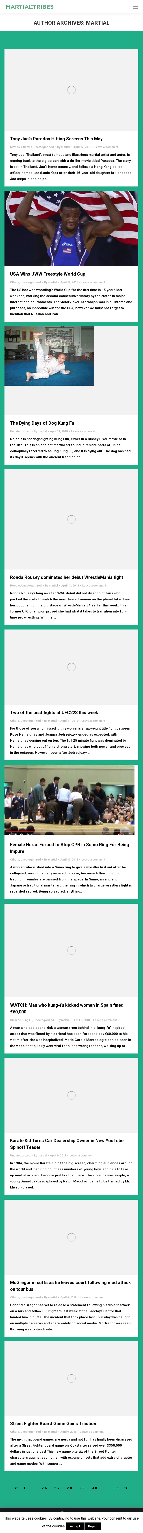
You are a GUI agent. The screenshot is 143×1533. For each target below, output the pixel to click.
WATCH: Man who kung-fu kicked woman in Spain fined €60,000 (67, 1008)
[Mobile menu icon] (136, 7)
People (15, 585)
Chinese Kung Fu (21, 1020)
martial (98, 23)
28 (70, 1488)
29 (82, 1488)
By (63, 147)
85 (116, 1488)
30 (95, 1488)
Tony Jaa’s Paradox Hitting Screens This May (56, 138)
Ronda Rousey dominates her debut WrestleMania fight (66, 577)
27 (57, 1488)
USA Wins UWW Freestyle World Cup (47, 274)
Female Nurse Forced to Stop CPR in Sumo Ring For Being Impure (69, 848)
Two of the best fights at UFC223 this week (54, 712)
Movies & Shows (21, 147)
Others (14, 282)
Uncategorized (43, 147)
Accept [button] (75, 1526)
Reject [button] (92, 1526)
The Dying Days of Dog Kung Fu (42, 423)
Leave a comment (106, 147)
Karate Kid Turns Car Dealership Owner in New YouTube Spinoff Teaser (67, 1144)
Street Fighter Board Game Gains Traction (53, 1423)
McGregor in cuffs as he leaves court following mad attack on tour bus (70, 1286)
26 (45, 1488)
